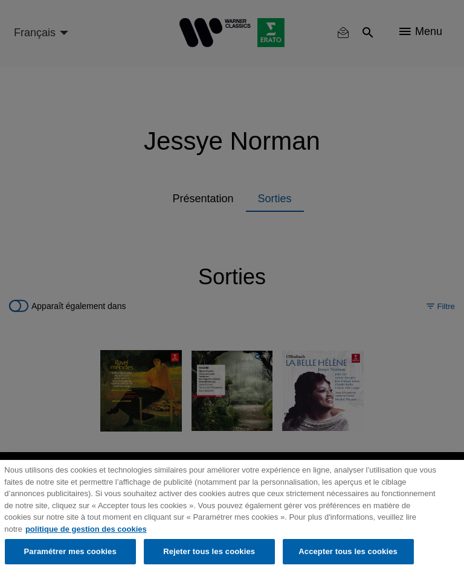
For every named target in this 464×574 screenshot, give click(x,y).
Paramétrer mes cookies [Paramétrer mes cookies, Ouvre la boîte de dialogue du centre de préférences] (70, 551)
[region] (232, 517)
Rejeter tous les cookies (209, 551)
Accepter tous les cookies (348, 551)
